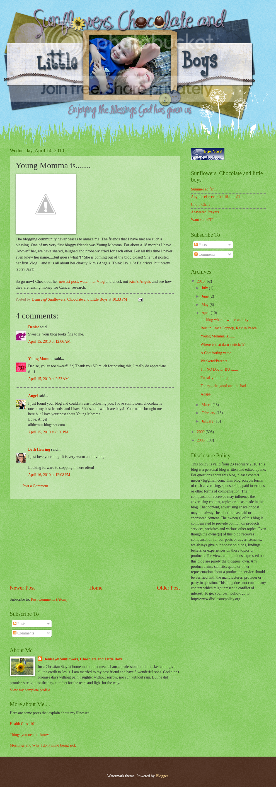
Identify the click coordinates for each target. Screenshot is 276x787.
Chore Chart (200, 204)
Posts (19, 624)
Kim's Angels (140, 281)
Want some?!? (202, 220)
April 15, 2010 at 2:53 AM (48, 379)
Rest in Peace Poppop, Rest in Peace (228, 328)
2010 (201, 281)
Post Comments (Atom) (49, 599)
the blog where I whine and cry (224, 320)
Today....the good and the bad (223, 386)
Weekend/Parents (213, 361)
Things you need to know (29, 735)
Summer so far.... (204, 189)
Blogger (162, 776)
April (206, 313)
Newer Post (22, 588)
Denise (33, 327)
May (206, 305)
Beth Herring (39, 449)
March (207, 405)
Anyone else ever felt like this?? (215, 197)
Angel (33, 396)
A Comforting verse (215, 353)
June (206, 296)
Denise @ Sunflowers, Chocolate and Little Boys (82, 659)
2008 (201, 440)
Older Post (168, 588)
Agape (205, 394)
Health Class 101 (23, 724)
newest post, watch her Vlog (82, 281)
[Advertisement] (95, 541)
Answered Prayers (205, 212)
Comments (23, 633)
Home (95, 588)
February (209, 413)
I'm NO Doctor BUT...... (219, 369)
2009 (201, 432)
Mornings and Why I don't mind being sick (43, 745)
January (208, 421)
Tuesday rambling (214, 378)
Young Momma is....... (217, 336)
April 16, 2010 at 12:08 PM (49, 475)
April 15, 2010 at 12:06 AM (49, 341)
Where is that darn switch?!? (222, 344)
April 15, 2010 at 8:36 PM (48, 432)
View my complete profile (30, 690)
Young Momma (41, 359)
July (205, 288)
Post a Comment (35, 486)
